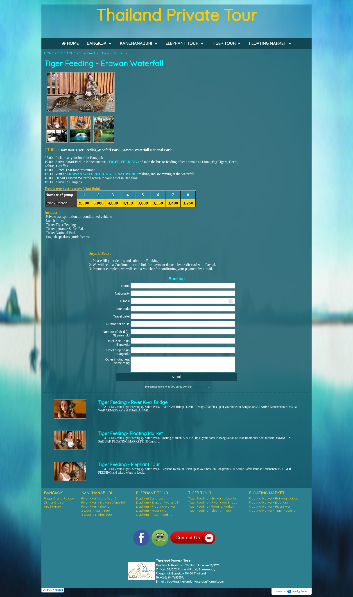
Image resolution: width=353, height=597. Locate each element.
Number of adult (118, 324)
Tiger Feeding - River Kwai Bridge (132, 402)
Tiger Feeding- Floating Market (130, 433)
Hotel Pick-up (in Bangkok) (118, 342)
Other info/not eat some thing (117, 361)
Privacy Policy (200, 386)
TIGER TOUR (66, 53)
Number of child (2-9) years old (116, 333)
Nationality (122, 293)
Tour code (122, 309)
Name (125, 286)
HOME (48, 53)
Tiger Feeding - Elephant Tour (129, 464)
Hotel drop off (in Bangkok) (118, 352)
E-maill (125, 301)
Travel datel (121, 316)
